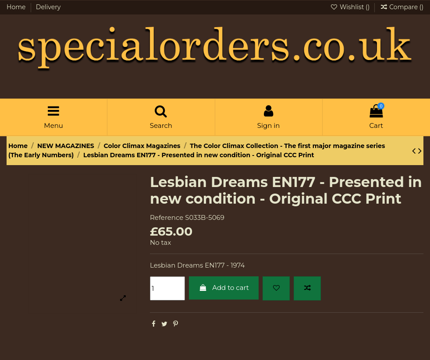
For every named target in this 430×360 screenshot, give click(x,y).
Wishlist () (350, 7)
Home (17, 7)
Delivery (48, 7)
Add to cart (224, 287)
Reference (166, 217)
